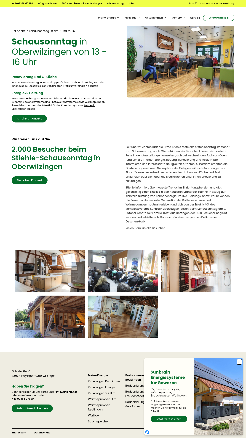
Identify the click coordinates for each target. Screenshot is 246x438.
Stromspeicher (98, 421)
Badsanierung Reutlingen (135, 377)
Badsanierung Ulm (138, 386)
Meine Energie (98, 375)
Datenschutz (42, 432)
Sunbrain (89, 105)
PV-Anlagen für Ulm (101, 393)
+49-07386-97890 (22, 3)
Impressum (19, 432)
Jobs (131, 3)
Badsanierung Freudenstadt (135, 394)
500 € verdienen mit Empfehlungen (82, 3)
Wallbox (93, 415)
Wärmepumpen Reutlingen (99, 407)
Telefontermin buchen (32, 408)
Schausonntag (115, 3)
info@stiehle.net (47, 3)
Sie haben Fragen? (30, 180)
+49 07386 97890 (23, 399)
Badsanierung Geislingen (135, 404)
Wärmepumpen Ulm (102, 399)
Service (195, 18)
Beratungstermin (219, 17)
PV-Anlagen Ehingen (102, 387)
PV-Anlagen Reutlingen (104, 381)
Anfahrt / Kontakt (29, 118)
